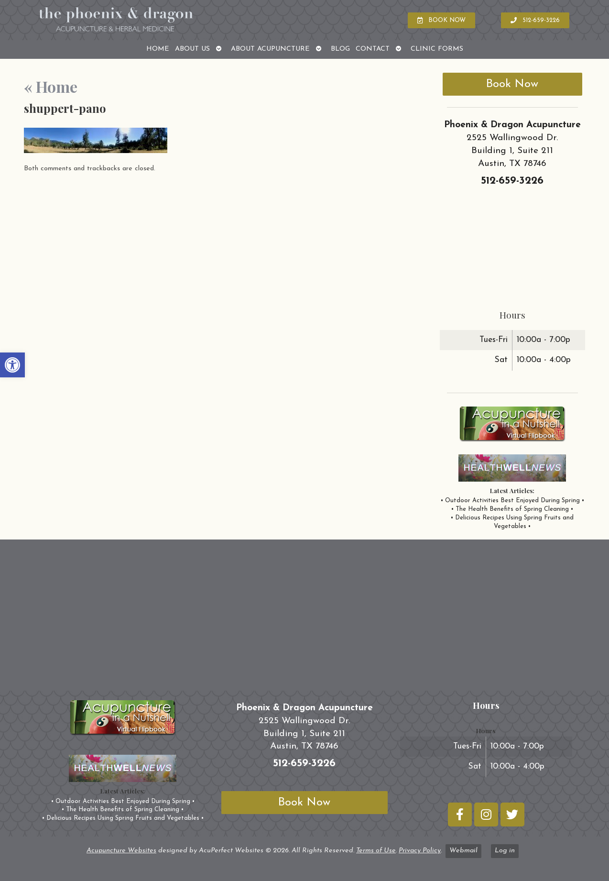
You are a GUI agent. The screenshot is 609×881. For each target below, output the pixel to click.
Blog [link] (340, 49)
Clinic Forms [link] (437, 49)
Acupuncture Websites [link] (121, 850)
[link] (12, 364)
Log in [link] (505, 850)
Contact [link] (373, 49)
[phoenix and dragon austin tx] (304, 619)
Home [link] (157, 49)
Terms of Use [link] (376, 850)
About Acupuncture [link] (270, 49)
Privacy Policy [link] (420, 850)
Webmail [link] (463, 850)
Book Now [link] (512, 84)
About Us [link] (192, 49)
